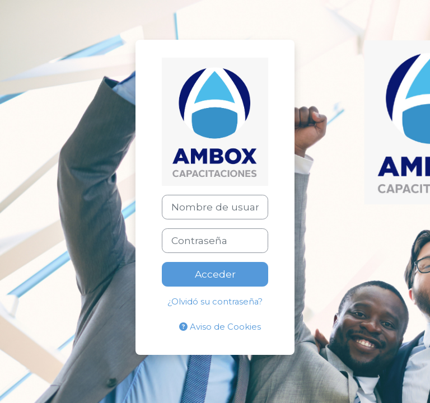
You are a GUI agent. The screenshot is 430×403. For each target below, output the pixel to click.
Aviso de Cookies (220, 327)
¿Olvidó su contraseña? (215, 302)
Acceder (215, 274)
